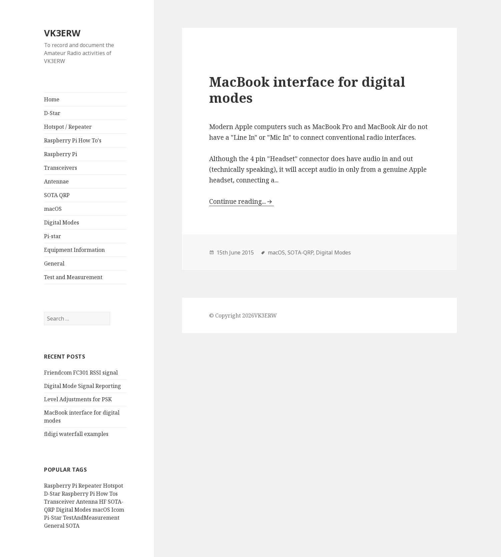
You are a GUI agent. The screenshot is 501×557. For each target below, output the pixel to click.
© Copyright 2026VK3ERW (243, 315)
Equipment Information (74, 249)
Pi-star (52, 236)
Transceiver (59, 501)
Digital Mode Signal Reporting (82, 386)
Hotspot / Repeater (68, 126)
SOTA (72, 525)
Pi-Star (53, 517)
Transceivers (60, 167)
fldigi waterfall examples (76, 434)
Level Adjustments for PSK (78, 399)
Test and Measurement (73, 277)
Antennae (56, 181)
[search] (77, 318)
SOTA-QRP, (301, 252)
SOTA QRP (57, 195)
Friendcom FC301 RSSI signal (81, 372)
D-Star (52, 113)
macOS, (277, 252)
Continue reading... (237, 201)
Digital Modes (61, 222)
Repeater (90, 485)
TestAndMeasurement (91, 517)
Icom (117, 509)
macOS (53, 208)
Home (51, 99)
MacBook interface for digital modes (307, 89)
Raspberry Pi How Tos (90, 493)
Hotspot (113, 485)
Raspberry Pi (60, 154)
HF (102, 501)
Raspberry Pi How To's (72, 140)
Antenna (87, 501)
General (54, 263)
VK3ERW (62, 33)
